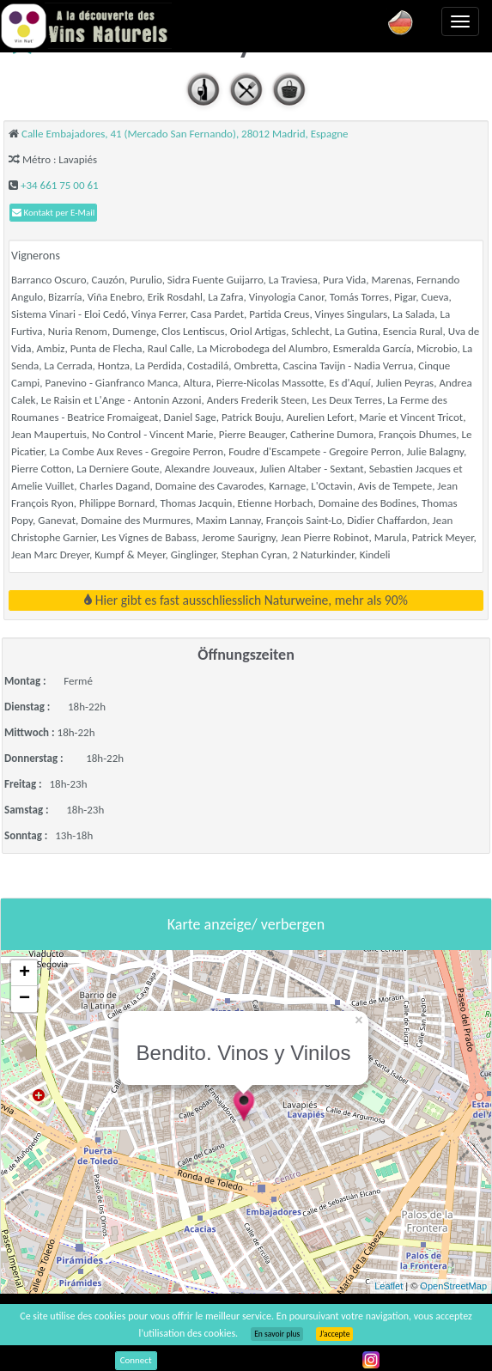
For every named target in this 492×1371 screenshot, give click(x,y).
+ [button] (24, 973)
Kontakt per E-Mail (53, 212)
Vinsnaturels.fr (86, 26)
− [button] (24, 999)
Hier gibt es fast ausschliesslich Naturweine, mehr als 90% (246, 600)
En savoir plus (277, 1334)
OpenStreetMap (453, 1286)
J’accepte (334, 1334)
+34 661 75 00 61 (60, 185)
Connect (136, 1360)
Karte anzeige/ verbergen (246, 924)
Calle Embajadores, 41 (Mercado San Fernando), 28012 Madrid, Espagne (185, 133)
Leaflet (388, 1286)
